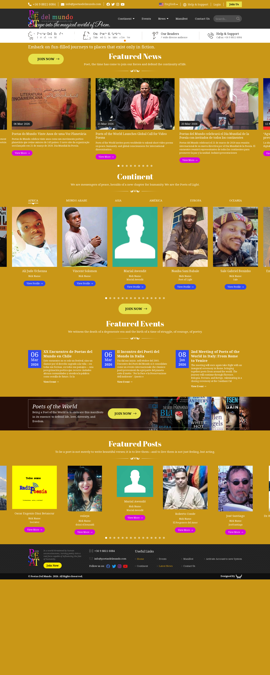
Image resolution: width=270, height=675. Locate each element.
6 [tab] (140, 262)
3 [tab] (127, 262)
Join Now (46, 107)
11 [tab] (148, 395)
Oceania (235, 296)
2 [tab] (123, 262)
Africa (33, 296)
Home (140, 654)
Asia (118, 296)
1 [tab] (119, 262)
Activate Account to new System (224, 654)
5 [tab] (136, 262)
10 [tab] (144, 395)
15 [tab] (164, 395)
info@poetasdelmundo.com (83, 4)
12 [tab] (152, 395)
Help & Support (198, 4)
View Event (51, 477)
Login (217, 4)
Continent (125, 18)
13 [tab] (156, 395)
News (162, 18)
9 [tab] (152, 262)
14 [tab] (160, 395)
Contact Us (202, 18)
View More (21, 248)
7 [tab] (144, 262)
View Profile (33, 379)
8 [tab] (148, 262)
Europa (195, 296)
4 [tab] (132, 262)
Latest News (166, 661)
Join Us (234, 4)
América (155, 296)
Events (146, 18)
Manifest (182, 18)
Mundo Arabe (76, 296)
